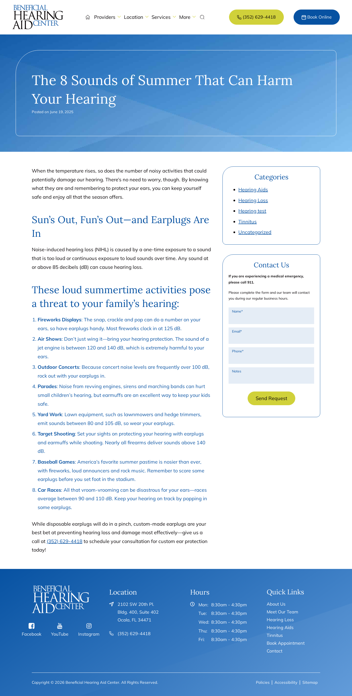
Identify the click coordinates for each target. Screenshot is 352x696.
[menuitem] (38, 17)
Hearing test (252, 211)
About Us (276, 604)
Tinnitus (247, 221)
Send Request (271, 398)
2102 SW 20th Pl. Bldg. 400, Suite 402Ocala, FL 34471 (138, 612)
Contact (274, 651)
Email (237, 331)
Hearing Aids (253, 189)
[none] (107, 17)
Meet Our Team (282, 612)
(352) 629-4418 (64, 541)
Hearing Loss (253, 200)
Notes (236, 371)
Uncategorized (254, 232)
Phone (237, 351)
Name (237, 311)
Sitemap (310, 682)
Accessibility (286, 682)
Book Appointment (286, 643)
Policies (263, 682)
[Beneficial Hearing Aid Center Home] (61, 599)
